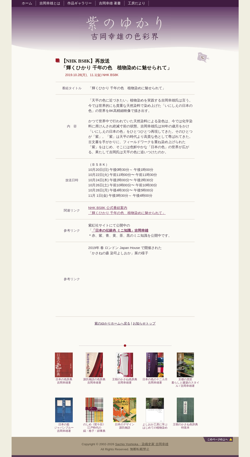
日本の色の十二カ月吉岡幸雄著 (155, 379)
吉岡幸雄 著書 (110, 3)
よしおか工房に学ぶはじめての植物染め (155, 424)
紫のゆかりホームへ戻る (112, 323)
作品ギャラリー (79, 3)
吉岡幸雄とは (49, 3)
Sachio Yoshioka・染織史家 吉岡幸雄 (141, 444)
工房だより (136, 3)
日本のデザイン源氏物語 (124, 424)
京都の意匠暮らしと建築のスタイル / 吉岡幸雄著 (185, 381)
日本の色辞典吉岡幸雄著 (64, 379)
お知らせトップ (144, 323)
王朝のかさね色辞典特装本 (185, 424)
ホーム (27, 3)
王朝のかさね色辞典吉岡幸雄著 (124, 379)
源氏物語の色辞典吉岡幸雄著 (94, 379)
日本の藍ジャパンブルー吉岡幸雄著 (64, 426)
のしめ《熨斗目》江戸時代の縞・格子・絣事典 (94, 426)
